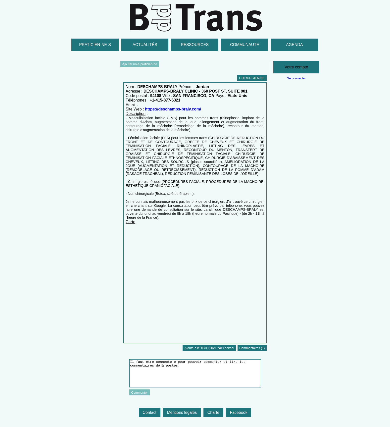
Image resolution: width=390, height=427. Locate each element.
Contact (149, 412)
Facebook (238, 412)
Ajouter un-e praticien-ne (139, 64)
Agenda (294, 45)
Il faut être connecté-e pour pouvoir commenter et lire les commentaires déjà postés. (195, 373)
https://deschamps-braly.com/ (173, 109)
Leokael (228, 348)
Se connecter (296, 78)
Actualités (145, 45)
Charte (213, 412)
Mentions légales (182, 412)
